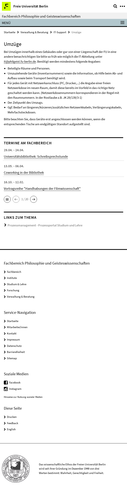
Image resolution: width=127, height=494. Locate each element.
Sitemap (12, 358)
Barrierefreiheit (16, 352)
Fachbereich (14, 272)
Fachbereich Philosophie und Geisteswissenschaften (41, 16)
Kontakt (11, 333)
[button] (7, 199)
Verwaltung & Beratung (34, 32)
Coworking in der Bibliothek (24, 172)
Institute (12, 278)
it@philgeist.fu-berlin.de (20, 61)
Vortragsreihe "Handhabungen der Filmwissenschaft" (42, 188)
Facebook (14, 382)
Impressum (13, 339)
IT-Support (60, 32)
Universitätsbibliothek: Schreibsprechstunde (36, 156)
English (11, 429)
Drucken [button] (12, 417)
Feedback (12, 423)
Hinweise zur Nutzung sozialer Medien (23, 397)
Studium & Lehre (16, 284)
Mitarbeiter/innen (17, 327)
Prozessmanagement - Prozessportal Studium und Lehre (45, 225)
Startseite (9, 32)
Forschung (13, 290)
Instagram (15, 389)
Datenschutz (14, 346)
